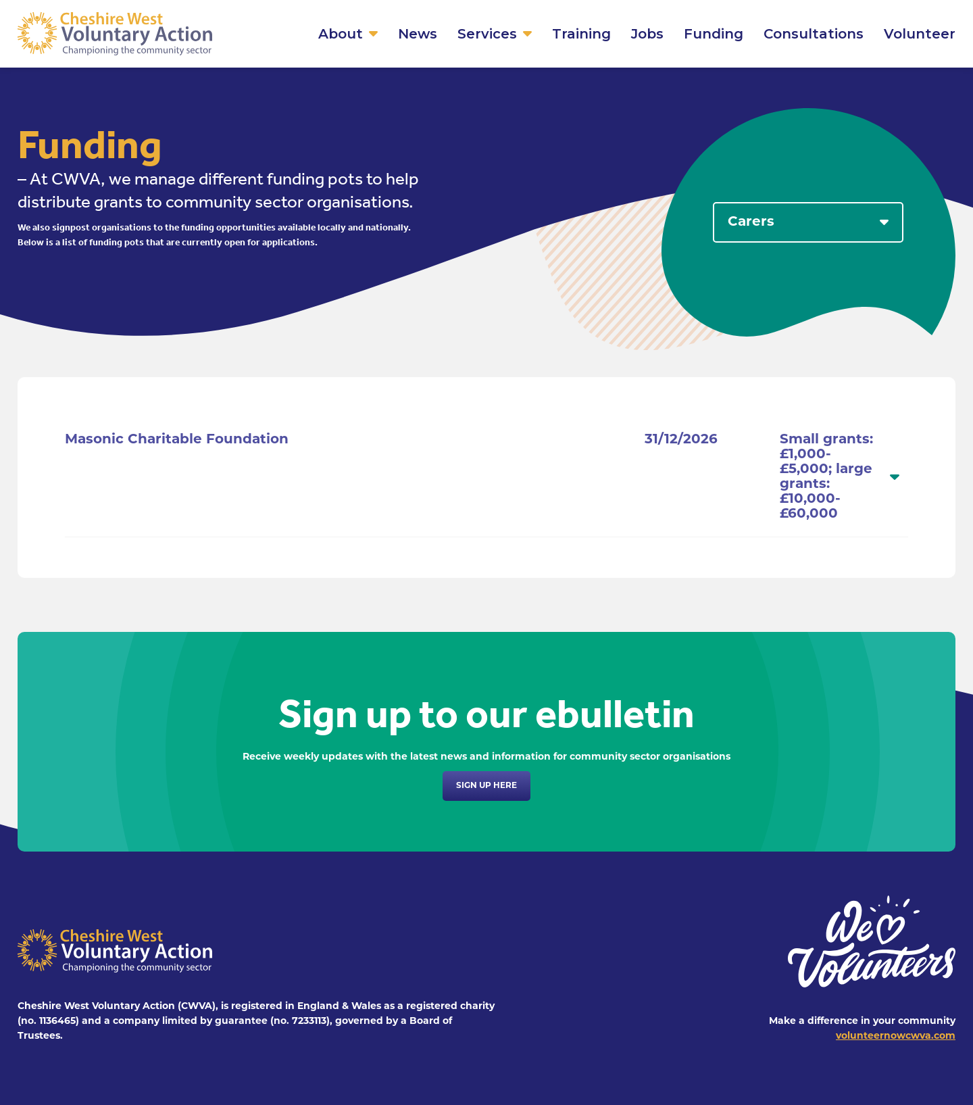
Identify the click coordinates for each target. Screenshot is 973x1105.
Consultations (814, 34)
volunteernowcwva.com (895, 1036)
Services (487, 34)
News (417, 34)
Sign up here (486, 786)
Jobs (647, 34)
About (340, 34)
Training (581, 34)
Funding (713, 34)
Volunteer (919, 34)
